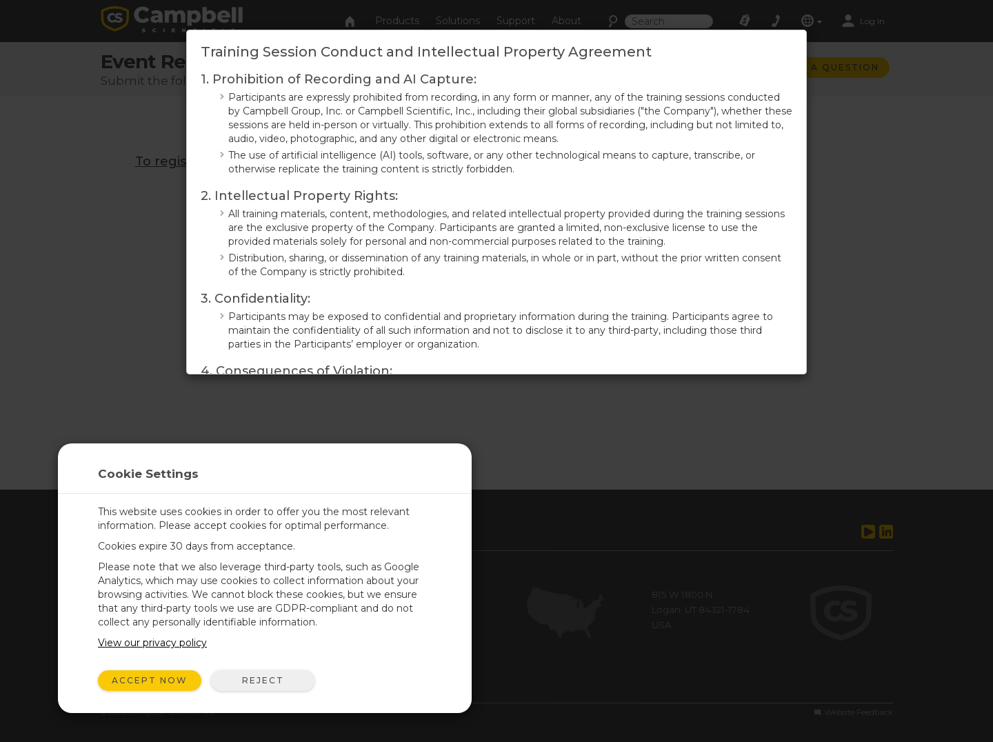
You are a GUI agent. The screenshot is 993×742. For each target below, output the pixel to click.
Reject (263, 680)
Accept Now (150, 680)
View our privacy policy (152, 642)
